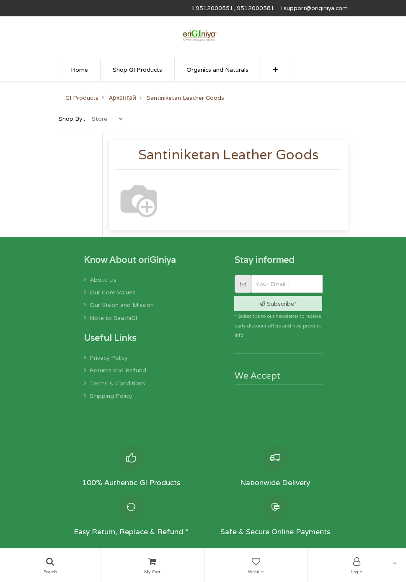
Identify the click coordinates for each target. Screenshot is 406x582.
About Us (103, 279)
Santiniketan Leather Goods (185, 97)
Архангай (122, 97)
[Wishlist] (256, 565)
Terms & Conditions (117, 383)
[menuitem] (80, 69)
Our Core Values (112, 292)
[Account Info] (357, 565)
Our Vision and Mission (122, 305)
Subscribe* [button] (278, 303)
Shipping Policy (111, 396)
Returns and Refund (118, 370)
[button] (275, 69)
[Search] (50, 565)
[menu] (107, 118)
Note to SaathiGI (113, 318)
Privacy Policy (108, 357)
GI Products (81, 97)
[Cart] (152, 565)
